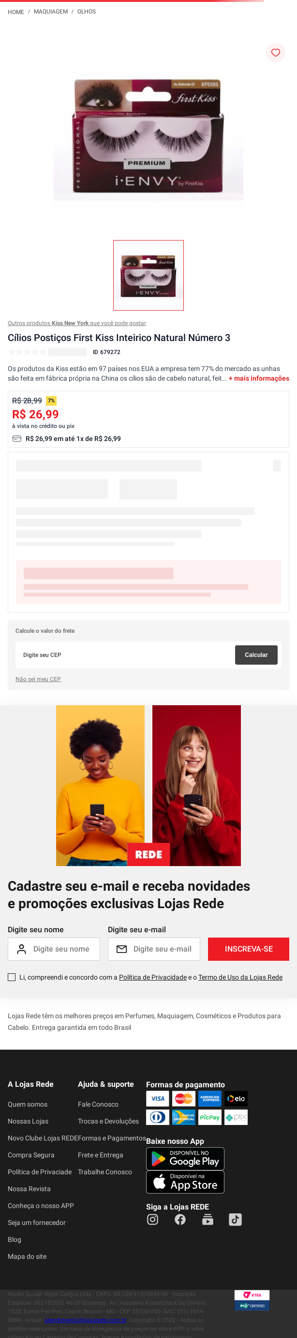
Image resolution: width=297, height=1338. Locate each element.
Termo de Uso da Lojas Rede (240, 977)
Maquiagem (51, 11)
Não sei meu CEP (38, 679)
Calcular (256, 655)
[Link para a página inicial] (16, 11)
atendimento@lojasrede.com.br (85, 1320)
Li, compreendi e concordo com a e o (150, 977)
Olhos (86, 11)
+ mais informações (259, 378)
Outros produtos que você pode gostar (77, 323)
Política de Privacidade (153, 977)
